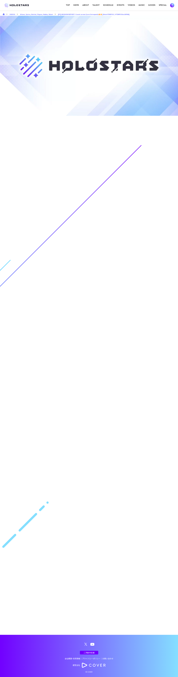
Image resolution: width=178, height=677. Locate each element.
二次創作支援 (89, 652)
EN (172, 5)
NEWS (76, 5)
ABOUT (85, 5)
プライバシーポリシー (91, 658)
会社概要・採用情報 (72, 658)
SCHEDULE (108, 5)
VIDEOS (131, 5)
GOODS (151, 5)
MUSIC (142, 5)
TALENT (96, 5)
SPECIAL (163, 5)
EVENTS (120, 5)
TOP (68, 5)
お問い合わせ (107, 658)
